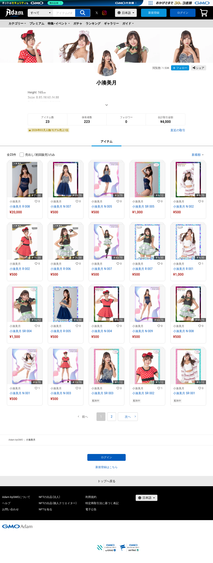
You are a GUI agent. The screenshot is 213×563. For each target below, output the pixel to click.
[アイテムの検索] (82, 13)
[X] (97, 13)
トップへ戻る (106, 481)
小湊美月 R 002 (20, 269)
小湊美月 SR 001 (184, 393)
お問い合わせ (10, 509)
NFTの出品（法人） (49, 497)
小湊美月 (15, 201)
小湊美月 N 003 (60, 393)
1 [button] (101, 416)
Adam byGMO (16, 439)
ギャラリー (111, 23)
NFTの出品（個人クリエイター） (58, 503)
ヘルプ (6, 503)
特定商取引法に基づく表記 (102, 503)
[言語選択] (126, 13)
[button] (85, 417)
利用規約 (90, 497)
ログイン (182, 12)
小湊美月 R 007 (142, 269)
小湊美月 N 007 (60, 206)
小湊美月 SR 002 (143, 393)
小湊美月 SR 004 (21, 331)
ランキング (93, 23)
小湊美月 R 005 (60, 331)
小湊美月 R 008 (20, 206)
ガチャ (77, 23)
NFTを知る (45, 509)
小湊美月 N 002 (183, 206)
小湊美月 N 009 (142, 331)
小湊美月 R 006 (60, 269)
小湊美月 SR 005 (143, 206)
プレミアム (36, 23)
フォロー (180, 68)
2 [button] (111, 416)
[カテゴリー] (40, 13)
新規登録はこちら (106, 467)
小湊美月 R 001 (183, 269)
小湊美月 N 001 (20, 393)
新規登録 (153, 12)
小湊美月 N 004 (101, 331)
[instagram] (104, 13)
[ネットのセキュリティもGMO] (32, 3)
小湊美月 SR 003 (102, 393)
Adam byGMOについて (16, 497)
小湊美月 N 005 (101, 206)
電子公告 (90, 509)
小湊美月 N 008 (183, 331)
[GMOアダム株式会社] (17, 526)
